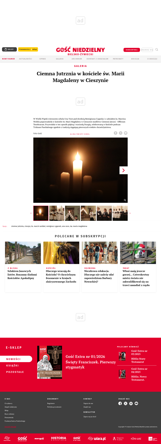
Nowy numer (8, 59)
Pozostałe (12, 371)
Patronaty (118, 59)
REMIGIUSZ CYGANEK (53, 226)
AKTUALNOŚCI (25, 59)
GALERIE (60, 59)
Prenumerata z (28, 49)
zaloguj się (147, 50)
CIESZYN (27, 226)
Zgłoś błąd (10, 427)
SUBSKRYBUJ (132, 50)
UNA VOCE (65, 226)
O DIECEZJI (152, 59)
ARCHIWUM (77, 59)
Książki (12, 365)
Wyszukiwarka (156, 49)
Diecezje (135, 59)
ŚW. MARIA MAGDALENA (78, 226)
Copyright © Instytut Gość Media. (128, 427)
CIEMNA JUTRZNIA (17, 226)
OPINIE (42, 59)
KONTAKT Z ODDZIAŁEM (97, 59)
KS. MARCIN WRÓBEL (38, 226)
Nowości (12, 359)
